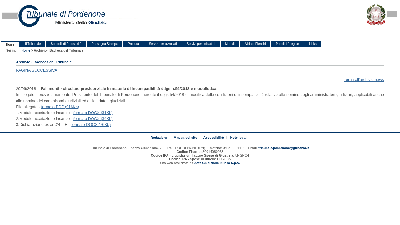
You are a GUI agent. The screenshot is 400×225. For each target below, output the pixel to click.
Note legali (238, 137)
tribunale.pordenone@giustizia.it (283, 148)
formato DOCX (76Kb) (91, 124)
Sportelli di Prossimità (66, 44)
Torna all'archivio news (364, 79)
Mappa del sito (186, 137)
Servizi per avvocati (163, 44)
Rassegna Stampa (105, 44)
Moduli (230, 44)
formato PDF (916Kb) (60, 106)
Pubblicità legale (287, 44)
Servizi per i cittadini (201, 44)
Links (313, 44)
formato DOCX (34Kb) (93, 118)
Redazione (159, 137)
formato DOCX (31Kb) (93, 112)
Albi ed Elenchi (255, 44)
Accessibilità (213, 137)
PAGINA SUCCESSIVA (36, 70)
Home (10, 44)
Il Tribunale (33, 44)
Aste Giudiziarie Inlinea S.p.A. (217, 163)
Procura (133, 44)
